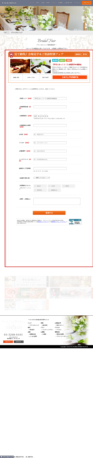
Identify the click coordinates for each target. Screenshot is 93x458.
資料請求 (19, 341)
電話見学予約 (19, 457)
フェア (32, 2)
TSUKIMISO (9, 3)
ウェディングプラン (48, 329)
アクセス (77, 2)
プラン (54, 2)
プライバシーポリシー (62, 336)
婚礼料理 (45, 325)
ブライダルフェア (7, 457)
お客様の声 (68, 2)
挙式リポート (60, 325)
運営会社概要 (60, 334)
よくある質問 (33, 336)
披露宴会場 (33, 334)
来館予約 (86, 2)
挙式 (37, 2)
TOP (5, 32)
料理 (47, 2)
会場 (42, 2)
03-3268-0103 (13, 334)
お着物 (60, 2)
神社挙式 (32, 329)
